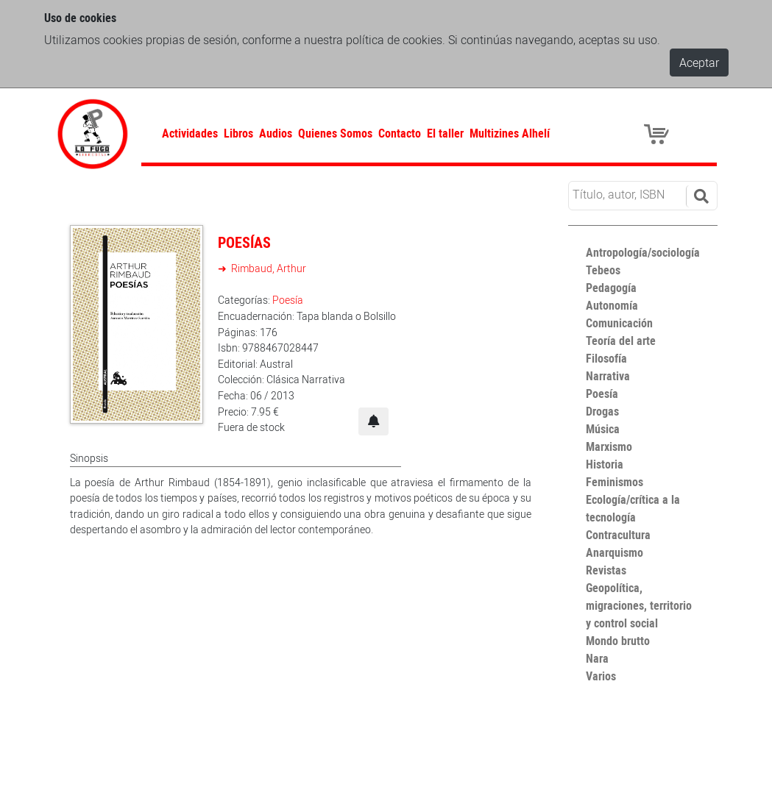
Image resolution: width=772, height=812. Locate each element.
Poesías (244, 242)
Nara (597, 658)
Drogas (602, 411)
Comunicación (619, 323)
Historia (604, 464)
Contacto (399, 133)
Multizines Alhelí (510, 133)
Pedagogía (611, 287)
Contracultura (618, 535)
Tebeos (603, 270)
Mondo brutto (618, 641)
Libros (238, 133)
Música (603, 429)
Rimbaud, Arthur (267, 268)
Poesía (287, 300)
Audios (275, 133)
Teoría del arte (621, 340)
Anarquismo (614, 552)
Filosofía (606, 358)
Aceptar (699, 62)
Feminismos (614, 482)
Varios (601, 676)
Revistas (606, 570)
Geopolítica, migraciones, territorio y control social (639, 605)
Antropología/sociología (643, 252)
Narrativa (608, 376)
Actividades (190, 133)
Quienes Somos (335, 133)
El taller (445, 133)
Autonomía (612, 305)
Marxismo (609, 446)
